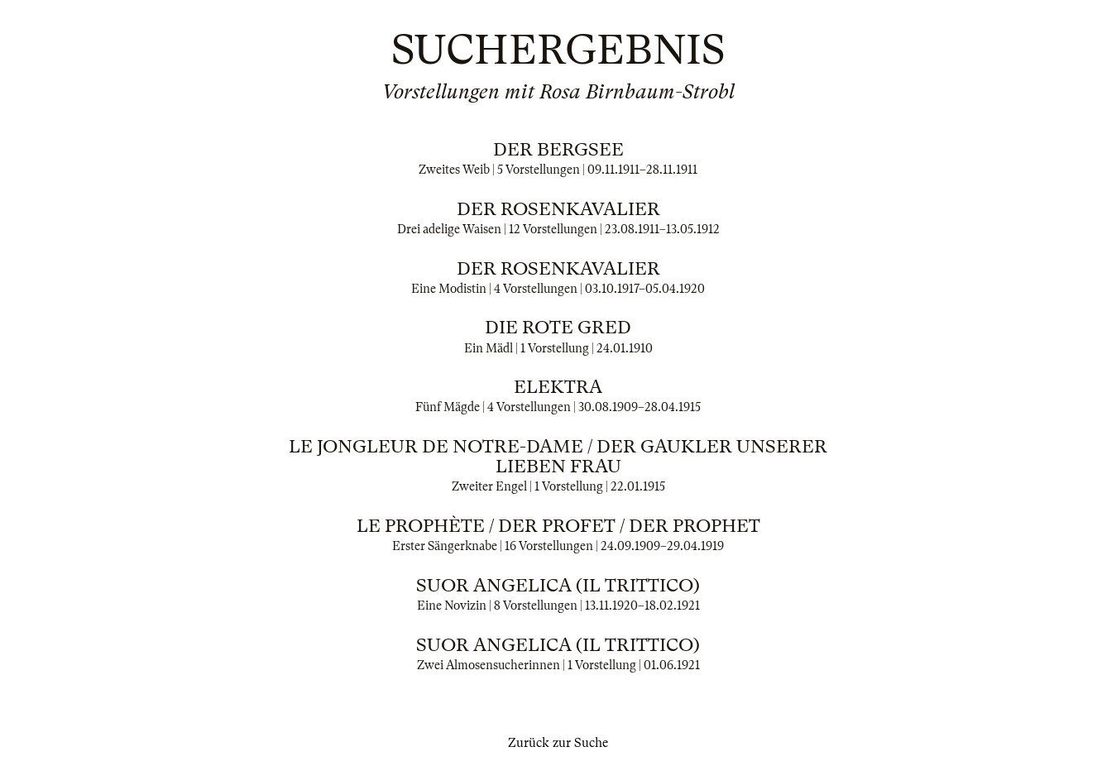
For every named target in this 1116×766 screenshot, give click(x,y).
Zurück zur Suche (558, 742)
